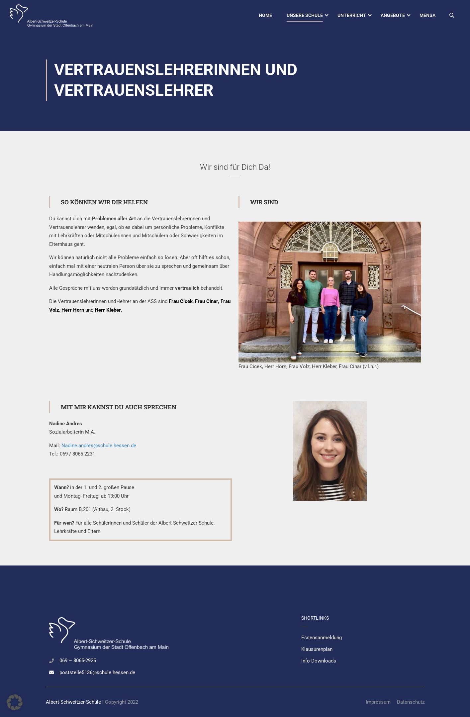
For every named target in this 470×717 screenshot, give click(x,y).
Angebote (393, 15)
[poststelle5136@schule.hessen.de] (51, 672)
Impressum (378, 702)
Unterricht (351, 15)
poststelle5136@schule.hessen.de (97, 672)
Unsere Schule (305, 15)
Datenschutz (410, 702)
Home (265, 15)
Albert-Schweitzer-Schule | (75, 702)
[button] (14, 702)
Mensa (427, 15)
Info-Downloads (318, 661)
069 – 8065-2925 (77, 661)
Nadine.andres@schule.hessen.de (98, 446)
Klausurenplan (316, 649)
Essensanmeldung (321, 638)
